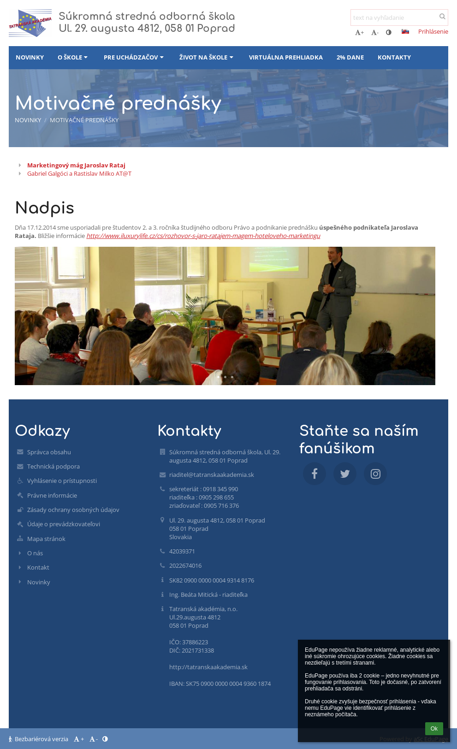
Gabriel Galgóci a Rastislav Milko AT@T (79, 173)
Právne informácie (52, 495)
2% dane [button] (350, 57)
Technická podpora (53, 466)
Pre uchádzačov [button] (135, 57)
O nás (35, 553)
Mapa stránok (46, 539)
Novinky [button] (30, 57)
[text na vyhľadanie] (399, 17)
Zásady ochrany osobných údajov (73, 509)
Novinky (28, 120)
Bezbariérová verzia (39, 739)
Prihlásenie (433, 31)
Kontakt (38, 567)
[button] (405, 31)
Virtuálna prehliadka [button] (286, 57)
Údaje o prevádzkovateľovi (63, 524)
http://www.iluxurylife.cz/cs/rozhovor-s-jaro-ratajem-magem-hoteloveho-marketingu (203, 236)
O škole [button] (74, 57)
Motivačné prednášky (84, 120)
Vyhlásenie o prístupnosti (62, 480)
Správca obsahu (49, 452)
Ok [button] (434, 728)
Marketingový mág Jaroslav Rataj (76, 165)
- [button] (375, 32)
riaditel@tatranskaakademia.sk (211, 474)
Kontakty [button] (394, 57)
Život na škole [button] (207, 57)
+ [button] (359, 32)
